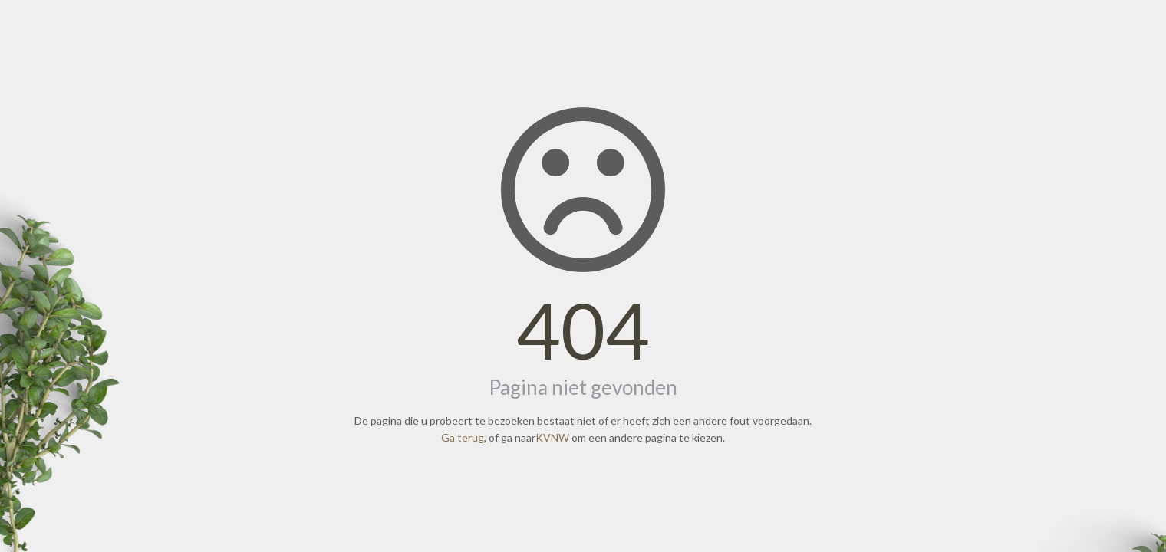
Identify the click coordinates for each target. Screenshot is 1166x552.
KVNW (552, 437)
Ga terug (462, 437)
